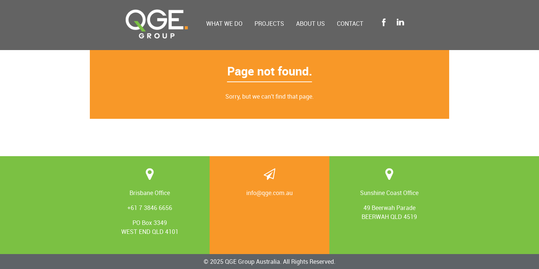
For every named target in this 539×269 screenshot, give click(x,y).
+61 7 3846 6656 (149, 208)
